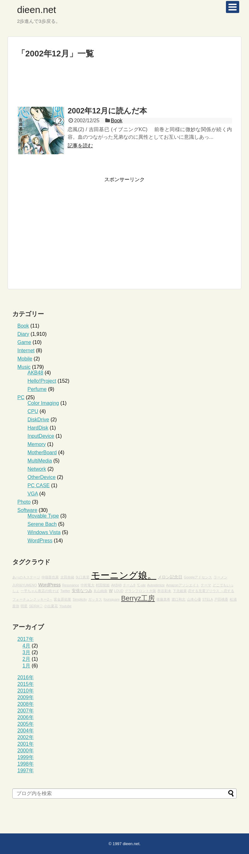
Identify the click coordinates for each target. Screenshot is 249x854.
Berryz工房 (138, 598)
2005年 (25, 724)
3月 (26, 652)
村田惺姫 (103, 585)
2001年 (25, 744)
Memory (36, 444)
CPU (32, 411)
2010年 (25, 690)
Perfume (36, 389)
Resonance (70, 585)
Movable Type (43, 516)
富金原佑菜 (62, 599)
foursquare (112, 599)
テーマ (206, 585)
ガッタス (95, 599)
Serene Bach (42, 524)
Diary (23, 334)
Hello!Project (41, 381)
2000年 (25, 750)
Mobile (24, 358)
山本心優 (194, 599)
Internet (25, 350)
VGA (32, 493)
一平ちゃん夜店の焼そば (40, 591)
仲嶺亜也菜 (50, 577)
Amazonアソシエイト (182, 585)
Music (24, 367)
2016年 (25, 677)
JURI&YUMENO (24, 585)
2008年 (25, 704)
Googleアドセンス (198, 577)
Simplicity (80, 599)
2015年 (25, 684)
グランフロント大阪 (140, 591)
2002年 (25, 737)
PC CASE (38, 485)
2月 (26, 659)
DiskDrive (38, 419)
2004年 (25, 730)
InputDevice (40, 436)
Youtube (65, 606)
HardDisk (37, 427)
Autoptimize (156, 585)
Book (116, 120)
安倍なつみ (82, 591)
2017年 (25, 639)
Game (24, 342)
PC (20, 397)
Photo (24, 502)
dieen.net (36, 9)
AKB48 (35, 372)
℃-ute (141, 585)
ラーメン (221, 577)
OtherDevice (41, 477)
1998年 (25, 764)
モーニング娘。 (123, 575)
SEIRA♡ (36, 606)
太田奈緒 (67, 577)
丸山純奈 (100, 591)
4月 (26, 645)
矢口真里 (82, 577)
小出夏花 (51, 606)
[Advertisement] (124, 85)
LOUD (119, 591)
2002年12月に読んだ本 (107, 110)
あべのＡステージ (26, 577)
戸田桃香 (221, 599)
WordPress (39, 540)
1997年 (25, 770)
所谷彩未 (164, 591)
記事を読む (80, 145)
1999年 (25, 757)
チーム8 (129, 585)
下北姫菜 (180, 591)
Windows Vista (44, 532)
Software (27, 510)
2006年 (25, 717)
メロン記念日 (170, 577)
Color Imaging (43, 403)
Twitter (65, 591)
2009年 (25, 697)
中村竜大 (87, 585)
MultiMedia (39, 460)
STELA (207, 599)
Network (36, 469)
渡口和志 (178, 599)
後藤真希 (163, 599)
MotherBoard (42, 452)
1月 (26, 665)
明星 (24, 606)
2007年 (25, 710)
